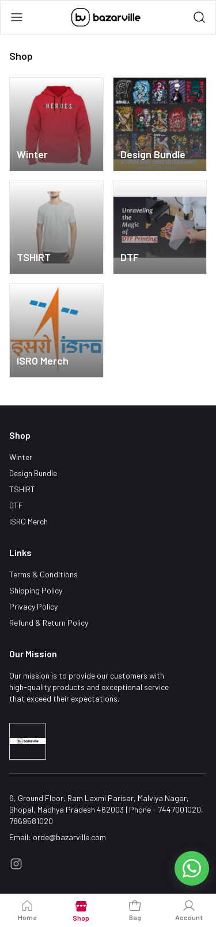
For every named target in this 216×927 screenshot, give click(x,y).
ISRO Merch (28, 521)
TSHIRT (22, 489)
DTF (16, 505)
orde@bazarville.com (69, 837)
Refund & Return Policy (48, 622)
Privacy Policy (33, 606)
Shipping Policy (35, 590)
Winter (20, 457)
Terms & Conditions (43, 574)
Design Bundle (33, 473)
